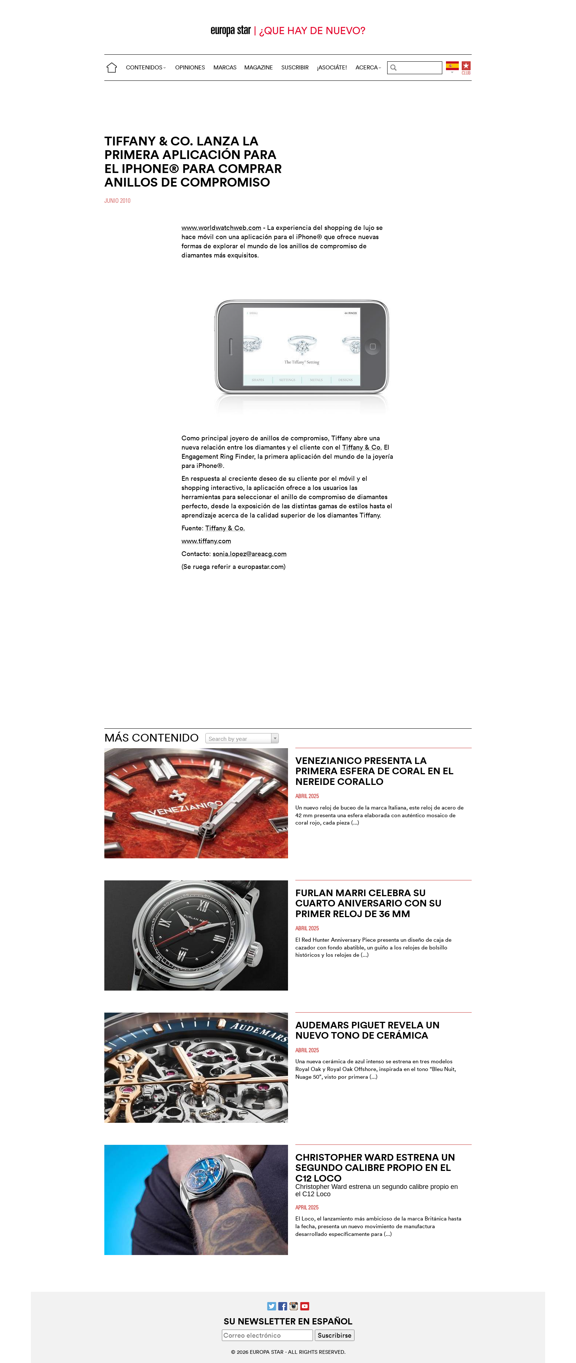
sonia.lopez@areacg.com (250, 553)
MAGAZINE (258, 67)
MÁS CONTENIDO (151, 737)
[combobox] (242, 738)
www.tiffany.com (206, 541)
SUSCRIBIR (295, 67)
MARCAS (225, 67)
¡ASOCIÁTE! (332, 67)
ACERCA (368, 67)
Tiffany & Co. (362, 447)
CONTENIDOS (146, 67)
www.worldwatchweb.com (221, 227)
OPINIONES (190, 67)
